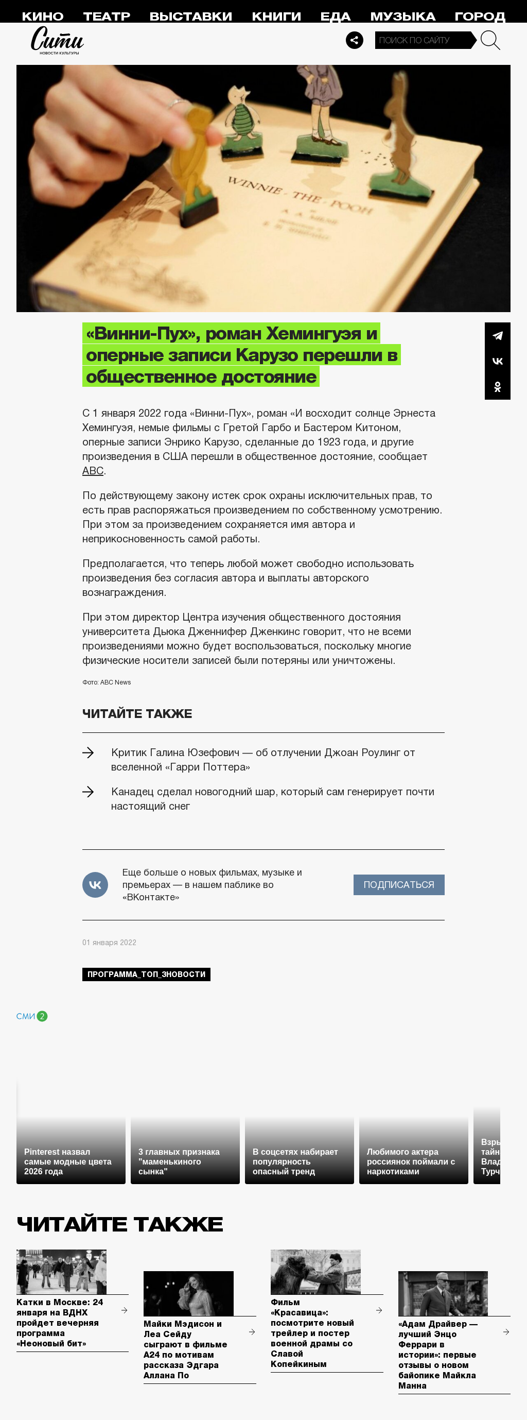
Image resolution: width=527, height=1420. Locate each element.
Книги (276, 16)
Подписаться (399, 885)
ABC (92, 470)
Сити (57, 40)
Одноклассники (498, 387)
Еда (335, 16)
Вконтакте (498, 361)
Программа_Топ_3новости (146, 974)
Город (479, 16)
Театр (106, 16)
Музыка (402, 16)
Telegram (498, 335)
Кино (42, 16)
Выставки (190, 16)
